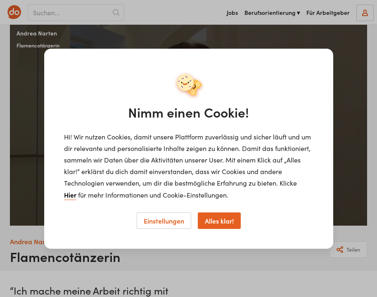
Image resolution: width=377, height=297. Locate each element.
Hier (70, 194)
